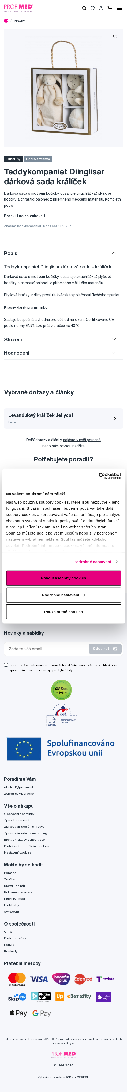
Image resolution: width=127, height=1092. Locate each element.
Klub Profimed (14, 898)
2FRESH (83, 1077)
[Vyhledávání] (84, 8)
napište (78, 446)
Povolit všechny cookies (63, 578)
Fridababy (11, 905)
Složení (13, 339)
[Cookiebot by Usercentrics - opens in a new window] (98, 475)
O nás (8, 931)
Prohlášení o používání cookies (26, 846)
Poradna (10, 872)
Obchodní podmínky (19, 813)
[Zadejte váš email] (47, 649)
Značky (9, 879)
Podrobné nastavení (92, 561)
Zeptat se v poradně (19, 793)
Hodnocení (16, 352)
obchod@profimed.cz (20, 787)
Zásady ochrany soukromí (85, 1039)
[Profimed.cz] (18, 8)
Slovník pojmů (14, 885)
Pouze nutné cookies (63, 612)
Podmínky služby (113, 1039)
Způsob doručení (16, 820)
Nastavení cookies (17, 852)
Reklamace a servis (18, 892)
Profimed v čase (15, 938)
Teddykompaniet (29, 225)
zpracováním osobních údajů (30, 670)
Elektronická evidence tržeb (24, 839)
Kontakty (11, 951)
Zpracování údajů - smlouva (24, 826)
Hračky (19, 20)
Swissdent (11, 911)
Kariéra (9, 944)
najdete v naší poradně (82, 440)
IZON (70, 1077)
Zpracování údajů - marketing (25, 833)
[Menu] (119, 8)
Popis (10, 253)
